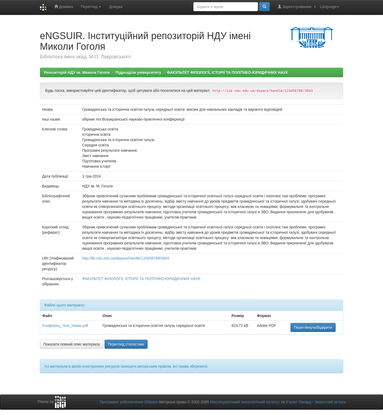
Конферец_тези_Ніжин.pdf (65, 325)
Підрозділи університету (138, 72)
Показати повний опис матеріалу (71, 344)
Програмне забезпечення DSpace (129, 402)
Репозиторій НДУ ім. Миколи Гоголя (77, 72)
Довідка (115, 7)
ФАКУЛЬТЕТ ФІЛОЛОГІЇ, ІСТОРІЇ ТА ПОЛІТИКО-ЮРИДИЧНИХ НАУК (227, 72)
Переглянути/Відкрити (313, 327)
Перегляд (91, 7)
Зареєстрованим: (297, 6)
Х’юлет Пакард (298, 402)
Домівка (63, 6)
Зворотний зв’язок (330, 402)
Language (329, 7)
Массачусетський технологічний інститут (245, 402)
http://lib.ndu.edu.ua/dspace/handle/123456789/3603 (125, 258)
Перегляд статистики (126, 344)
